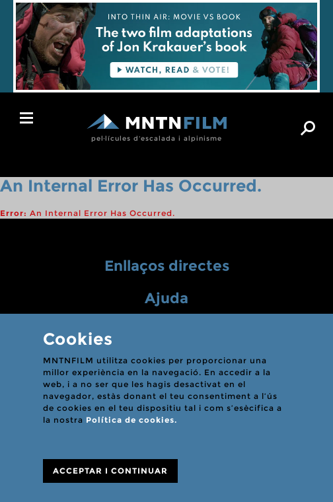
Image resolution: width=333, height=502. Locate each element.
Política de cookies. (131, 420)
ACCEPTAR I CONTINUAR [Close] (110, 471)
